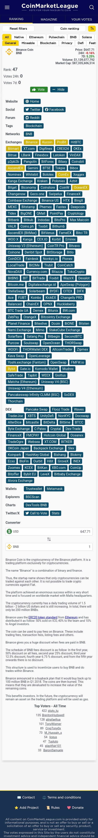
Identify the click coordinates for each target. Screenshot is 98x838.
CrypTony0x (53, 728)
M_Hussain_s (53, 732)
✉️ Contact (26, 797)
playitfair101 (53, 746)
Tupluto (53, 741)
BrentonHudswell (53, 715)
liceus (53, 737)
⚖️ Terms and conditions (61, 797)
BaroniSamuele (53, 750)
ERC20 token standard (42, 617)
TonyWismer (53, 724)
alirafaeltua (53, 719)
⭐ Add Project (26, 807)
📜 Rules (52, 807)
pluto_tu (53, 710)
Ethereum (71, 617)
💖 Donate (75, 807)
